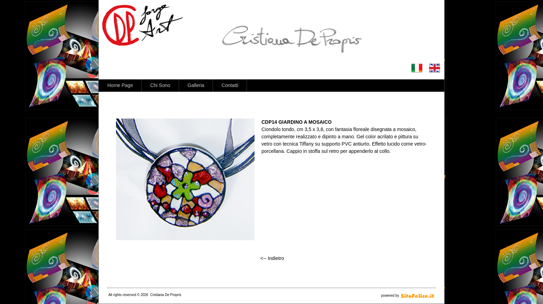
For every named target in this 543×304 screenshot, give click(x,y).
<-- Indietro (272, 258)
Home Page (120, 85)
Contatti (230, 85)
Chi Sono (160, 85)
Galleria (196, 85)
